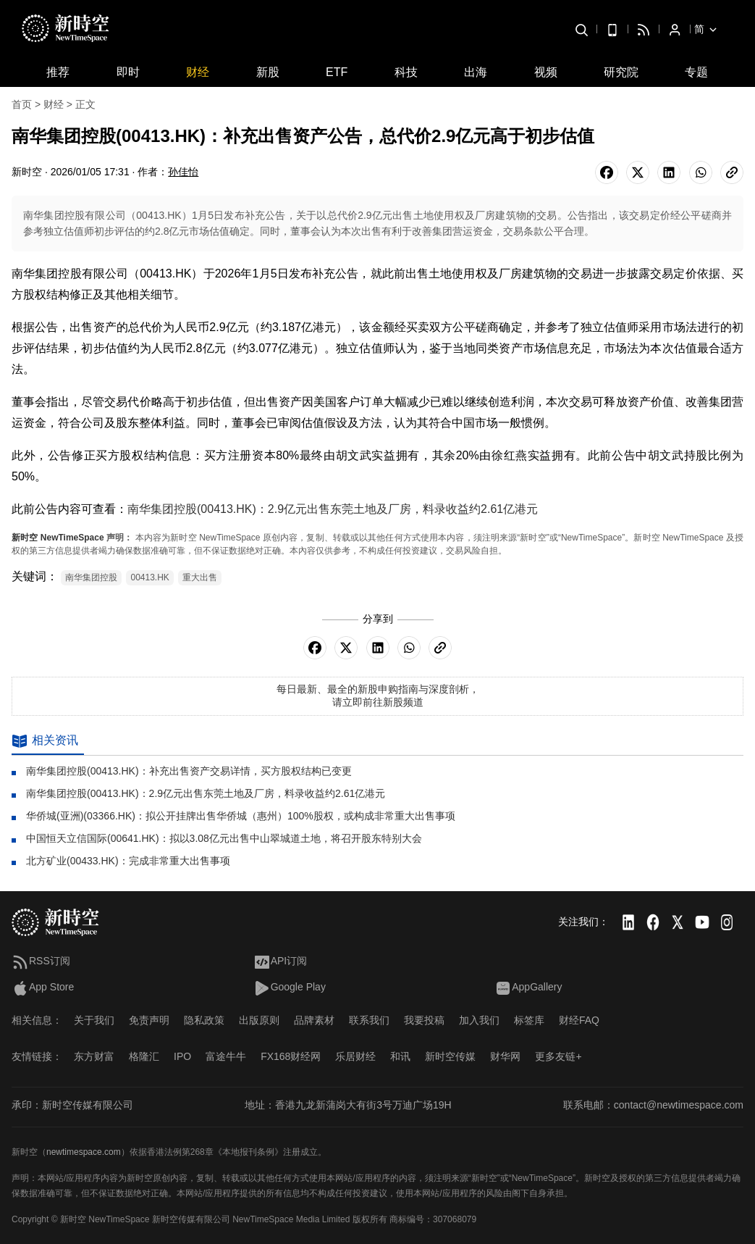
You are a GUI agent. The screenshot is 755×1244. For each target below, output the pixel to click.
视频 (545, 72)
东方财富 (94, 1056)
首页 (22, 104)
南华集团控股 (91, 577)
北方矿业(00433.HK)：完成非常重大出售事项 (128, 861)
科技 (406, 72)
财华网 (505, 1056)
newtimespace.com (83, 1152)
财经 (197, 72)
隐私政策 (204, 1020)
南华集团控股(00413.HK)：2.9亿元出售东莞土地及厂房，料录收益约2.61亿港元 (332, 509)
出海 (475, 72)
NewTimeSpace (72, 538)
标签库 (529, 1020)
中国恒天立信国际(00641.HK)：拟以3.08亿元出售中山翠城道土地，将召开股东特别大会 (224, 838)
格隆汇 (144, 1056)
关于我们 (94, 1020)
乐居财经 (355, 1056)
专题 (696, 72)
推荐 (57, 72)
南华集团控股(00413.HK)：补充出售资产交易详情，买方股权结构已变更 (189, 771)
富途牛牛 (226, 1056)
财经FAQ (579, 1020)
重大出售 (199, 577)
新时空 (25, 538)
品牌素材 (314, 1020)
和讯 (400, 1056)
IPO (182, 1056)
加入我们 (479, 1020)
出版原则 (259, 1020)
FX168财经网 (291, 1056)
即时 (128, 72)
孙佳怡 (183, 172)
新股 (267, 72)
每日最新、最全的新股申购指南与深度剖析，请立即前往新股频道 (378, 695)
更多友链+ (558, 1056)
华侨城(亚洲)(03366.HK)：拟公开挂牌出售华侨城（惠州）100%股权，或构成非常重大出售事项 (240, 816)
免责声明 (149, 1020)
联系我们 (369, 1020)
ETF (336, 72)
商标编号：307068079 (432, 1219)
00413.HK (149, 577)
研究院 (621, 72)
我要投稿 (424, 1020)
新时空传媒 (450, 1056)
